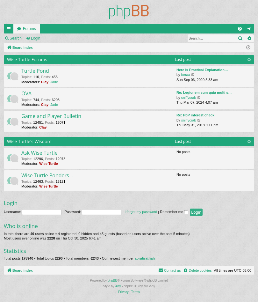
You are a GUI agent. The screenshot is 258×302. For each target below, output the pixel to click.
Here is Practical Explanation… (202, 70)
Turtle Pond (35, 70)
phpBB (112, 280)
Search (16, 38)
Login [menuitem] (250, 29)
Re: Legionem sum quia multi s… (204, 92)
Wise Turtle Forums (27, 59)
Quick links (9, 29)
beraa (185, 75)
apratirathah (144, 258)
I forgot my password (141, 212)
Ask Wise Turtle (39, 152)
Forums (29, 28)
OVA (26, 93)
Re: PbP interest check (195, 115)
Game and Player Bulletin (51, 116)
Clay (44, 82)
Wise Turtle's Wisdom (29, 141)
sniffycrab (188, 97)
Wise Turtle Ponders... (47, 175)
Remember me (174, 212)
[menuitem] (240, 28)
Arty (118, 286)
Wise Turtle (48, 164)
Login (35, 38)
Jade (54, 82)
